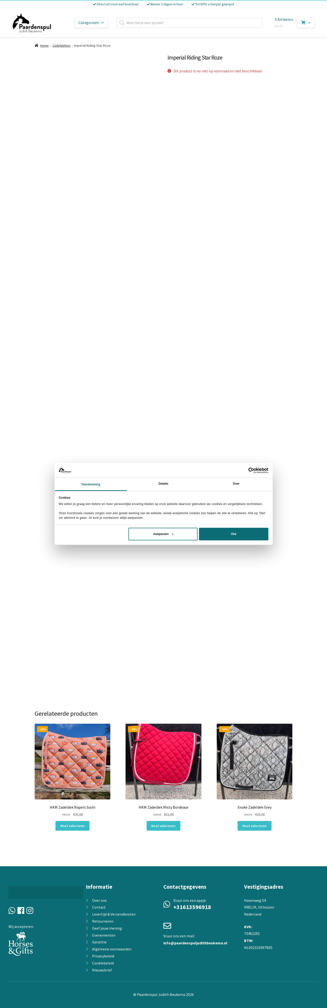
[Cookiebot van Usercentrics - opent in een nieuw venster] (247, 470)
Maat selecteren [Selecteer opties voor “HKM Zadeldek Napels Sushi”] (72, 826)
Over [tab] (236, 484)
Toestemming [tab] (90, 484)
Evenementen (103, 935)
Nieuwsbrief (102, 970)
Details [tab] (163, 484)
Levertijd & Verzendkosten (114, 914)
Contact (99, 907)
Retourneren (102, 921)
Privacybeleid (103, 956)
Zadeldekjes (61, 45)
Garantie (99, 942)
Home (44, 45)
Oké (234, 534)
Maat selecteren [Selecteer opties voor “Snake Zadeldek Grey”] (254, 826)
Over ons (99, 900)
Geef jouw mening (107, 928)
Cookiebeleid (103, 963)
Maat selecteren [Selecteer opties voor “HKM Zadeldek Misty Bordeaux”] (163, 826)
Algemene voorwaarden (111, 949)
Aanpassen (163, 534)
